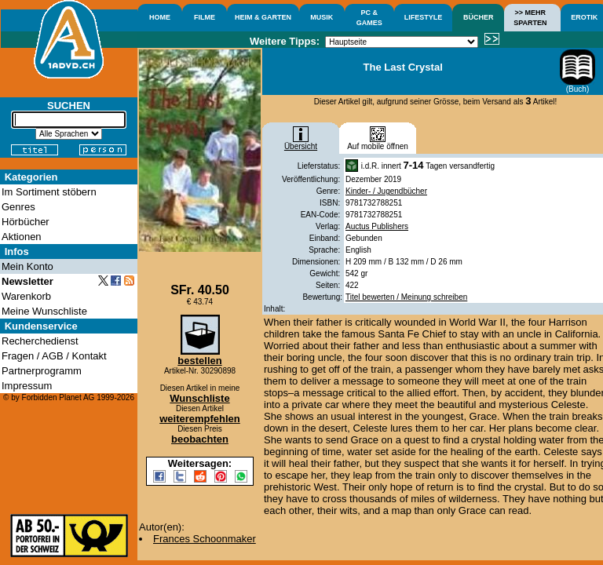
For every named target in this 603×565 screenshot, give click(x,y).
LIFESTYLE (423, 17)
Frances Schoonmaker (204, 539)
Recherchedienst (40, 341)
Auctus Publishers (376, 226)
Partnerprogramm (42, 371)
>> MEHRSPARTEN (529, 18)
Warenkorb (26, 296)
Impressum (27, 386)
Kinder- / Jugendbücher (386, 191)
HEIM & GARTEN (263, 17)
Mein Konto (27, 266)
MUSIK (321, 17)
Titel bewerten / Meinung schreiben (406, 297)
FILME (204, 17)
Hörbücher (25, 222)
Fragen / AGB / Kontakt (54, 356)
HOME (159, 17)
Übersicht (300, 143)
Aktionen (22, 236)
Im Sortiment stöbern (49, 192)
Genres (18, 207)
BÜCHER (478, 17)
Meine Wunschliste (44, 311)
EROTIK (584, 17)
